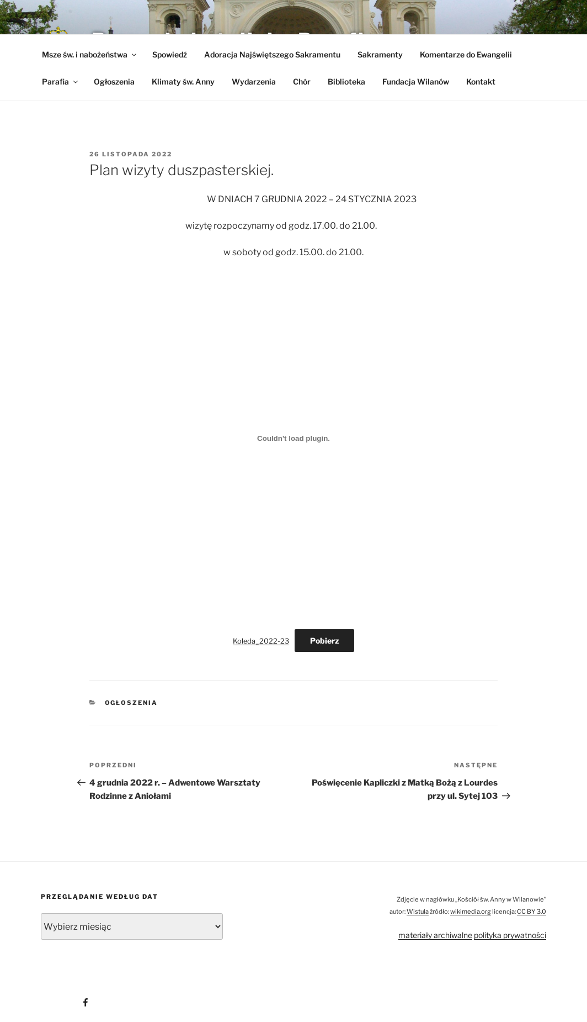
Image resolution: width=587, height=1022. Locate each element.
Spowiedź (169, 54)
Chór (302, 81)
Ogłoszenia (114, 81)
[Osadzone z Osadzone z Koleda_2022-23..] (293, 438)
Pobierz (324, 640)
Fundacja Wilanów (415, 81)
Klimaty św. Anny (183, 81)
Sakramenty (380, 54)
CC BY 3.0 (531, 911)
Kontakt (480, 81)
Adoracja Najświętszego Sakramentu (272, 54)
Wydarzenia (254, 81)
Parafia (60, 81)
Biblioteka (346, 81)
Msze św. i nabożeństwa (90, 54)
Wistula (418, 911)
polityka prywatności (510, 935)
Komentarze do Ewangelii (466, 54)
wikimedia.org (470, 911)
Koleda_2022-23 (261, 641)
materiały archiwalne (435, 935)
